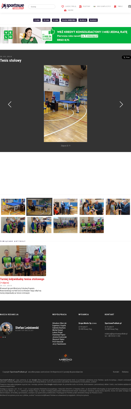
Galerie (68, 10)
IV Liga (46, 20)
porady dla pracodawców (73, 372)
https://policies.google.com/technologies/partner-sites (56, 380)
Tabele (118, 6)
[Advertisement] (65, 173)
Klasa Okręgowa (68, 20)
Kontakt (116, 372)
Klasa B (93, 20)
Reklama (125, 372)
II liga (37, 20)
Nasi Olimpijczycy (102, 6)
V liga (55, 20)
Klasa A (83, 20)
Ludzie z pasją (68, 6)
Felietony (84, 6)
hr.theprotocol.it (57, 372)
